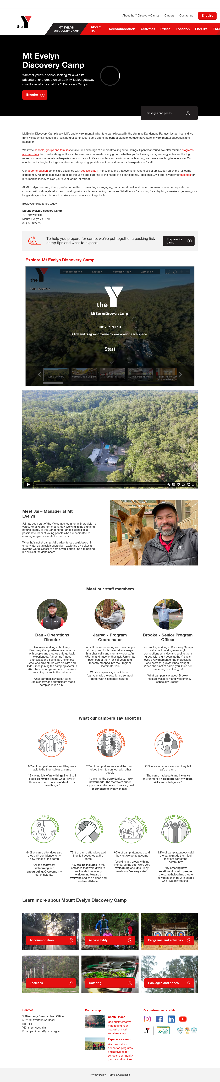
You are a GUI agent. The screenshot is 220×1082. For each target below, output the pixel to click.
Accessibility (98, 940)
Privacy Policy (98, 1075)
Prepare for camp (174, 241)
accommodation (38, 171)
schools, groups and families (52, 150)
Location (183, 29)
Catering (95, 983)
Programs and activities (165, 940)
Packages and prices (159, 113)
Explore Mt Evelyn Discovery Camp (60, 260)
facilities (185, 175)
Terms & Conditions (119, 1075)
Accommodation (122, 29)
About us (96, 29)
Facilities (36, 983)
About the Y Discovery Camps (141, 15)
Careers (169, 15)
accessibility (88, 171)
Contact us (186, 15)
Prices (165, 29)
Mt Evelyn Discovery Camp (66, 29)
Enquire (201, 29)
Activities (147, 29)
